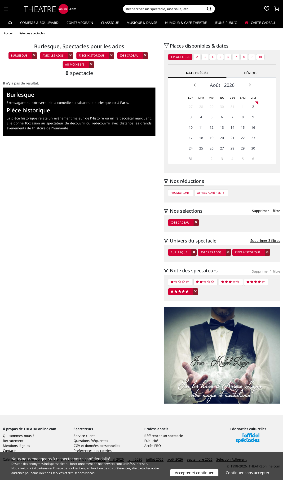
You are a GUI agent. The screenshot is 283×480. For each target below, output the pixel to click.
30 (222, 106)
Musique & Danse (142, 22)
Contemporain (79, 22)
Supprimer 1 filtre (266, 210)
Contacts (10, 450)
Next (249, 84)
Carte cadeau (260, 22)
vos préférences (119, 468)
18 (201, 138)
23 (253, 138)
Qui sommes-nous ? (18, 435)
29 (211, 106)
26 (211, 148)
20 (222, 138)
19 (211, 138)
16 (253, 127)
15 (243, 127)
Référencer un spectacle (163, 435)
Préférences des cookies (93, 450)
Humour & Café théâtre (186, 22)
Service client (84, 435)
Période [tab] (251, 73)
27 (191, 106)
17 (191, 138)
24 (191, 148)
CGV (77, 445)
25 (201, 148)
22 (243, 138)
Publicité (151, 440)
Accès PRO (152, 445)
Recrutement (13, 440)
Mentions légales (16, 445)
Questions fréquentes (91, 440)
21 (232, 138)
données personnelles (102, 445)
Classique (110, 22)
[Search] (163, 9)
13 (222, 127)
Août (215, 85)
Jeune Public (226, 22)
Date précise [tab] (197, 72)
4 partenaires (43, 468)
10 (260, 57)
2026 (229, 85)
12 (211, 127)
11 (201, 127)
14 (232, 127)
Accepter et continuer (194, 472)
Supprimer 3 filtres (265, 240)
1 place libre (180, 57)
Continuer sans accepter (248, 472)
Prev (194, 84)
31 (232, 106)
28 (201, 106)
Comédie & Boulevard (39, 22)
